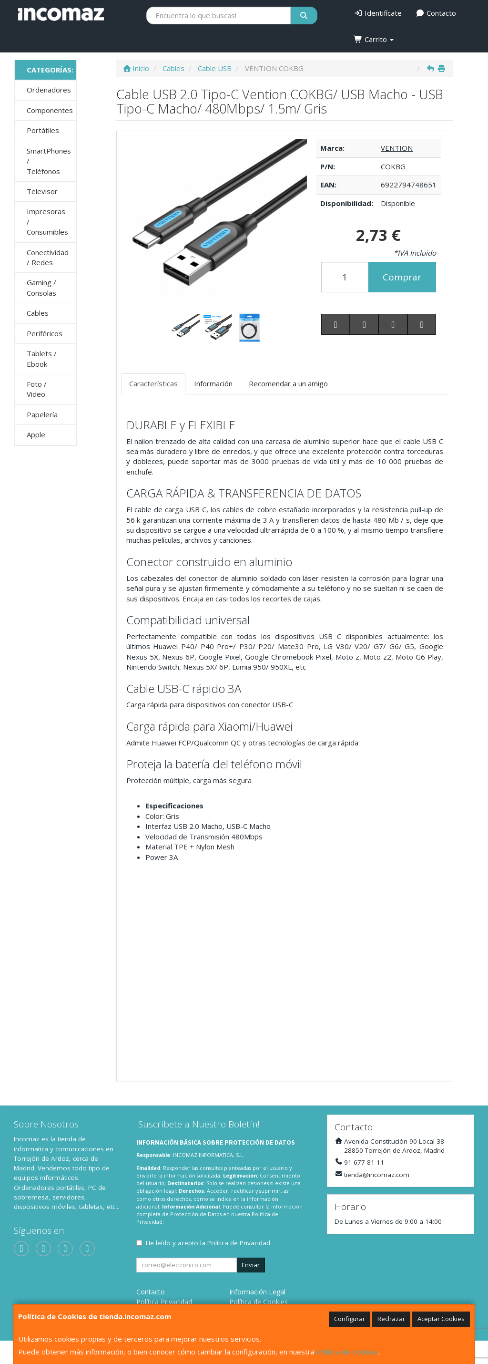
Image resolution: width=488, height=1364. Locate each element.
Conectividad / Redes (48, 257)
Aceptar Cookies (441, 1318)
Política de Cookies (347, 1351)
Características (153, 383)
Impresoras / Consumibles (47, 222)
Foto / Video (37, 389)
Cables (38, 313)
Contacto (436, 13)
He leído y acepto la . (209, 1243)
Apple (36, 434)
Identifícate (378, 13)
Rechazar (391, 1318)
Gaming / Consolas (41, 287)
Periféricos (44, 333)
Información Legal (257, 1291)
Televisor (42, 191)
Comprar (402, 277)
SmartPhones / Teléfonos (49, 161)
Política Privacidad (164, 1301)
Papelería (42, 414)
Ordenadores (49, 89)
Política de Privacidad (238, 1243)
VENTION (397, 148)
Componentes (50, 110)
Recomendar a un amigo (288, 383)
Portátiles (43, 130)
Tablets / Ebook (42, 358)
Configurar (349, 1318)
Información (213, 383)
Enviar (251, 1265)
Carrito (374, 39)
